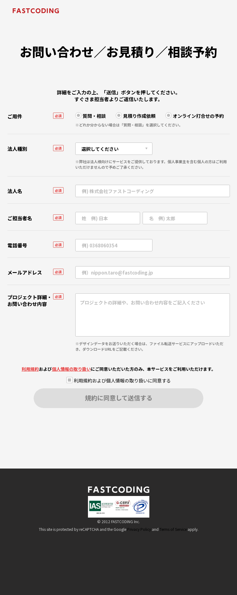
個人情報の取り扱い (71, 369)
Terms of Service (173, 529)
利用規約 (30, 369)
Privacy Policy (139, 529)
